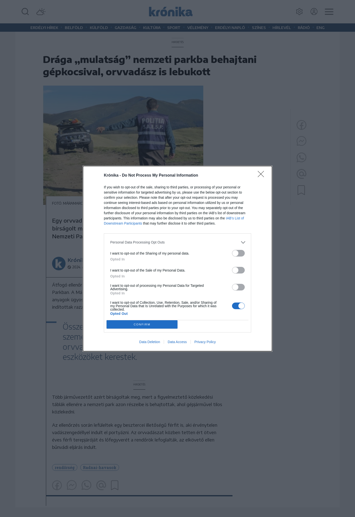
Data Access (177, 342)
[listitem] (177, 242)
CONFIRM (142, 324)
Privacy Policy (205, 342)
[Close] (262, 175)
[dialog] (177, 258)
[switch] (238, 253)
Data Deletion (149, 342)
